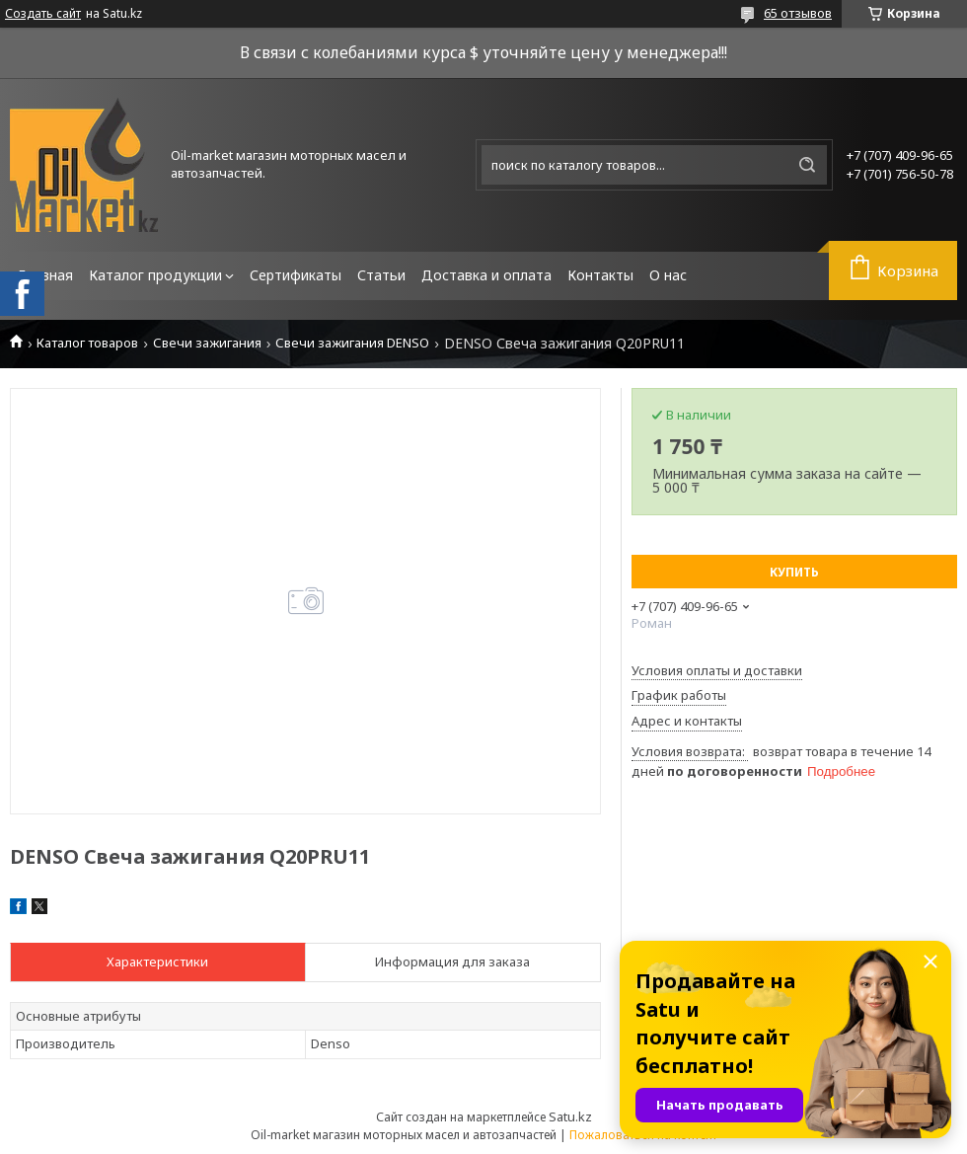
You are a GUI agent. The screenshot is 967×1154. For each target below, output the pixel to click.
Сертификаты (295, 275)
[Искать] (807, 165)
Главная (45, 275)
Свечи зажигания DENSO (352, 343)
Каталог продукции (155, 275)
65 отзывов (798, 13)
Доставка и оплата (486, 275)
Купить (794, 572)
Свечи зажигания (207, 343)
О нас (668, 275)
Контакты (600, 275)
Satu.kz (570, 1116)
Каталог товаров (87, 343)
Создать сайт (43, 14)
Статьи (381, 275)
